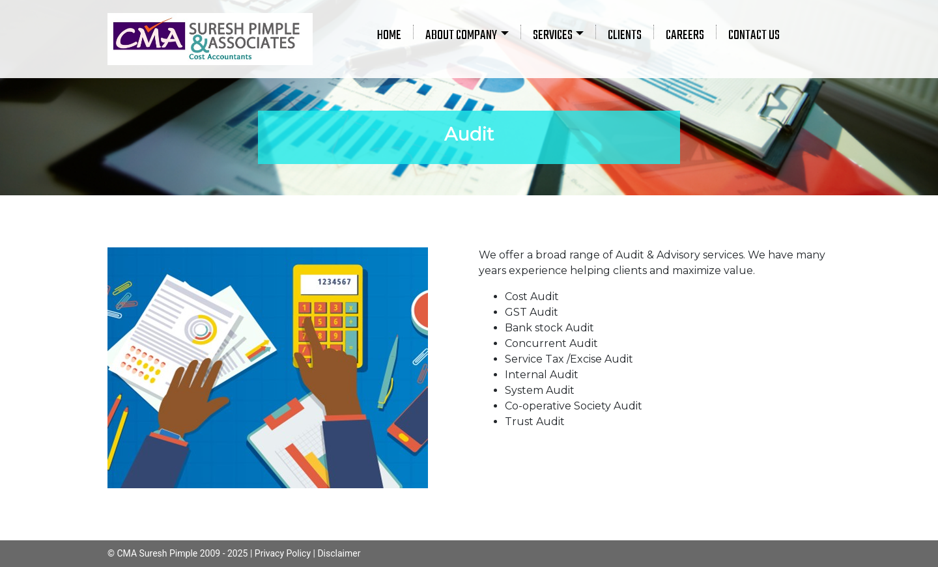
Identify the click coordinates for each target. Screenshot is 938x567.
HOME (389, 35)
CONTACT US (754, 35)
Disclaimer (338, 553)
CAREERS (685, 35)
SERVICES (553, 35)
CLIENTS (625, 35)
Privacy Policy (283, 553)
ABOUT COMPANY (461, 35)
